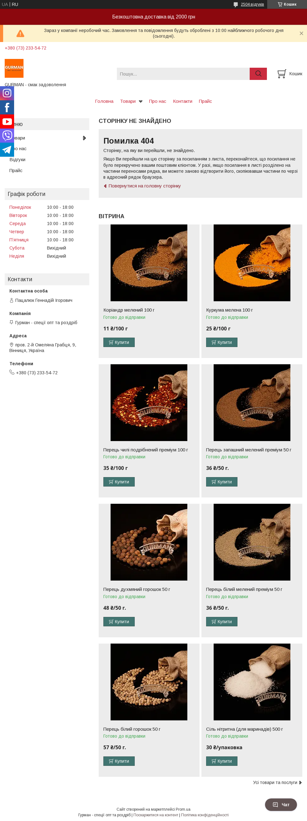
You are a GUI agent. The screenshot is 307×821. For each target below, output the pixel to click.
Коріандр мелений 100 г (128, 310)
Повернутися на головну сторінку (145, 185)
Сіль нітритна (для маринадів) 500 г (244, 729)
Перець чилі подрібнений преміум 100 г (145, 449)
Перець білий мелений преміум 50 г (244, 589)
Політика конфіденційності (205, 815)
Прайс (205, 101)
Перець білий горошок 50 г (131, 729)
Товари (128, 101)
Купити (122, 342)
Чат (281, 805)
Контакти (182, 101)
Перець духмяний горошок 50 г (136, 589)
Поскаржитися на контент (155, 815)
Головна (104, 101)
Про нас (157, 101)
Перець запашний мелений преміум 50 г (248, 449)
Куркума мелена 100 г (229, 310)
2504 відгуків (252, 4)
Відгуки (17, 159)
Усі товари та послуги (275, 782)
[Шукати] (258, 74)
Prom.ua (183, 809)
